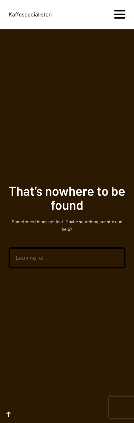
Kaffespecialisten (30, 14)
